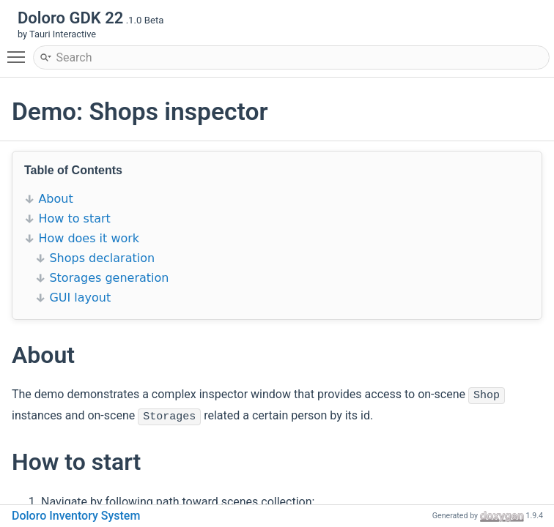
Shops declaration (102, 258)
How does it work (88, 238)
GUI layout (80, 297)
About (55, 199)
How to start (74, 218)
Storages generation (109, 278)
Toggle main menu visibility (19, 50)
